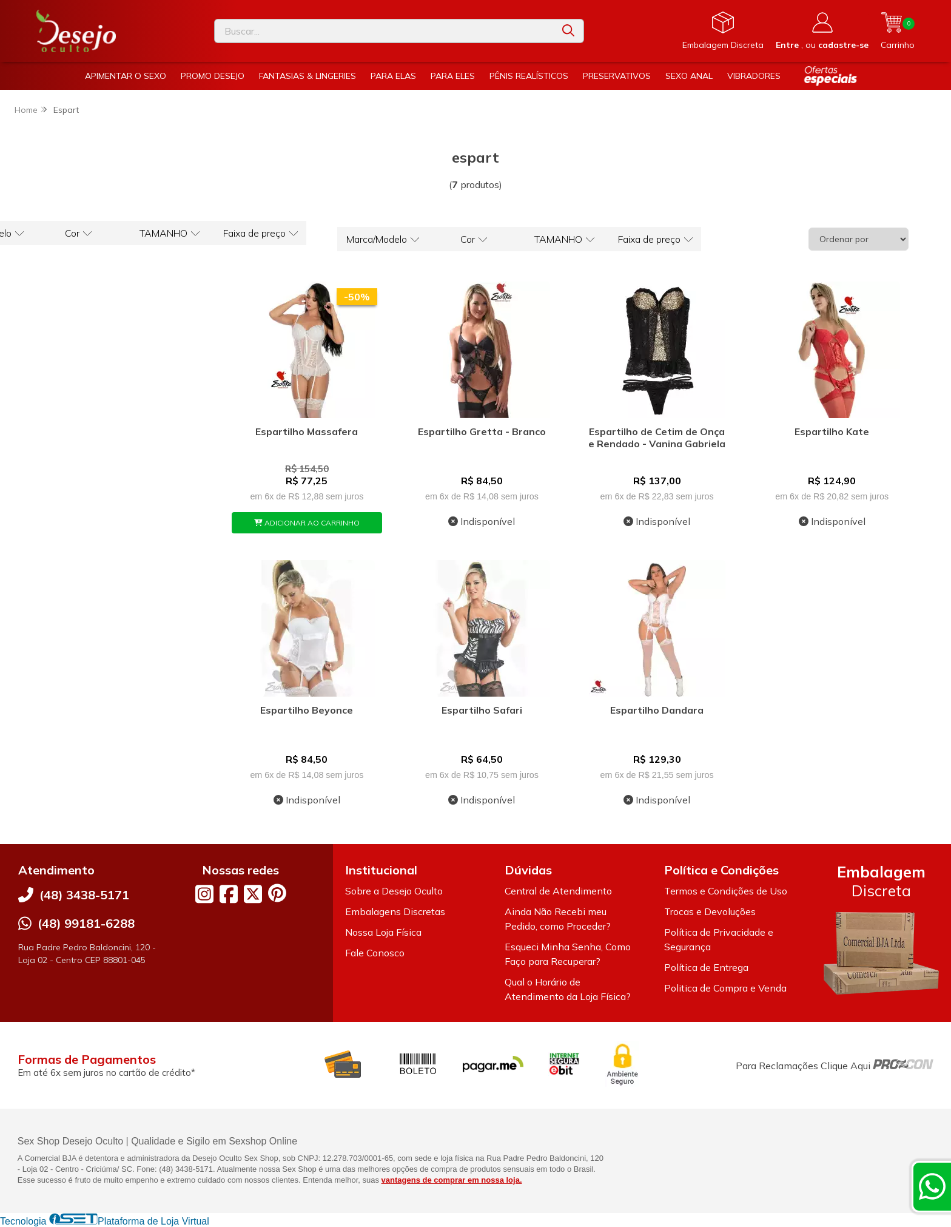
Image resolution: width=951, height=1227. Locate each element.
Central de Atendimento (558, 891)
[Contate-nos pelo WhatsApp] (932, 1186)
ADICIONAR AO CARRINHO (307, 522)
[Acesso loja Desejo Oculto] (822, 31)
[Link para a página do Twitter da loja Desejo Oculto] (253, 894)
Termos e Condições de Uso (725, 891)
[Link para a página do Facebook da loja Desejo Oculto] (229, 894)
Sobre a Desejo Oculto (394, 891)
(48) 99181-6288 (86, 923)
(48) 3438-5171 (84, 894)
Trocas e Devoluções (710, 911)
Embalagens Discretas (395, 911)
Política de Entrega (706, 967)
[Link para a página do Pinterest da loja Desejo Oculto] (277, 893)
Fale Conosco (375, 953)
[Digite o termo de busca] (384, 30)
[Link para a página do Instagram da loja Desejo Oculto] (204, 894)
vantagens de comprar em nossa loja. (451, 1180)
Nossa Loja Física (383, 932)
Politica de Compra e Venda (725, 988)
